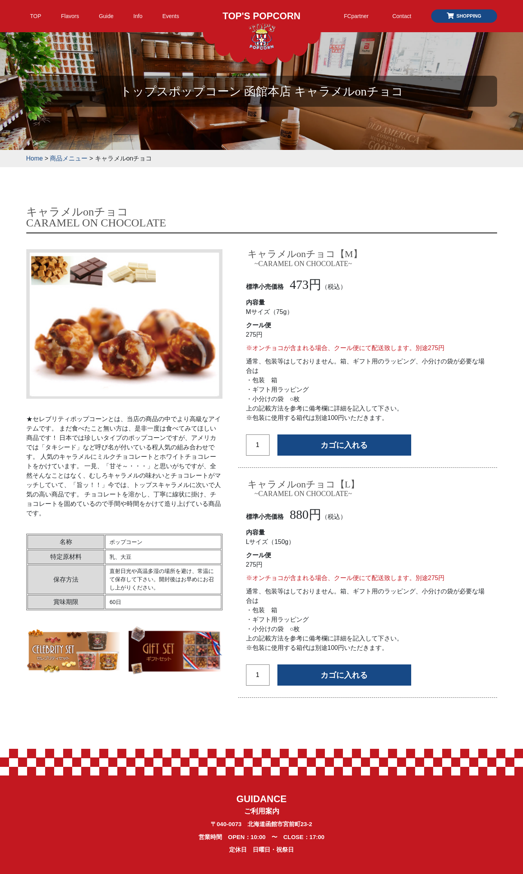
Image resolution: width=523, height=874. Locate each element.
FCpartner (356, 16)
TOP (36, 16)
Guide (106, 16)
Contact (401, 16)
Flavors (70, 16)
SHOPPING (463, 16)
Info (137, 16)
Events (170, 16)
